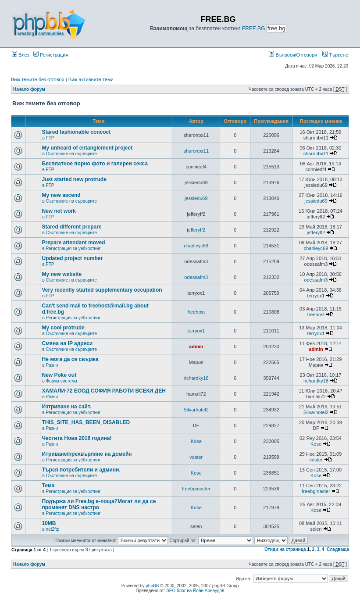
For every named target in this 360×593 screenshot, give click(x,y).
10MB (49, 523)
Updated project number (72, 258)
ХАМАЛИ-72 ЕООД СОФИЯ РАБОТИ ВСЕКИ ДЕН (104, 391)
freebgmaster (196, 488)
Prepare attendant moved (73, 242)
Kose (196, 441)
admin (196, 346)
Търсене (335, 54)
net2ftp (53, 529)
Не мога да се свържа (70, 359)
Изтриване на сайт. (67, 407)
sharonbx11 (196, 151)
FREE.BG (253, 28)
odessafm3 (196, 277)
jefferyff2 (196, 229)
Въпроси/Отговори (293, 54)
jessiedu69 (196, 198)
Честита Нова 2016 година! (77, 438)
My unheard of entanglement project (87, 148)
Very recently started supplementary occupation (102, 290)
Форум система (61, 381)
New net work (59, 211)
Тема (48, 485)
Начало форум (29, 89)
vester (196, 457)
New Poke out (59, 375)
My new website (62, 274)
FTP (50, 138)
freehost (196, 311)
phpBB (152, 585)
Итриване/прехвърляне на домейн (87, 454)
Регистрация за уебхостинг (73, 248)
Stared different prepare (72, 227)
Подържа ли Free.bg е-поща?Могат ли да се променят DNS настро (99, 504)
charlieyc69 (196, 245)
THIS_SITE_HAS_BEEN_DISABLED (86, 422)
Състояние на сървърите (71, 153)
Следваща (338, 549)
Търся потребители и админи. (81, 470)
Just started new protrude (74, 179)
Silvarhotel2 (196, 409)
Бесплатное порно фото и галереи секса (95, 164)
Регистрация (50, 54)
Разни (52, 365)
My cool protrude (63, 328)
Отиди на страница (285, 549)
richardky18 (196, 378)
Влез (20, 54)
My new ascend (61, 195)
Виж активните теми (91, 79)
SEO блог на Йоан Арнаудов (195, 590)
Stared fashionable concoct (76, 132)
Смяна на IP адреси (67, 343)
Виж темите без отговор (37, 79)
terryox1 (196, 330)
